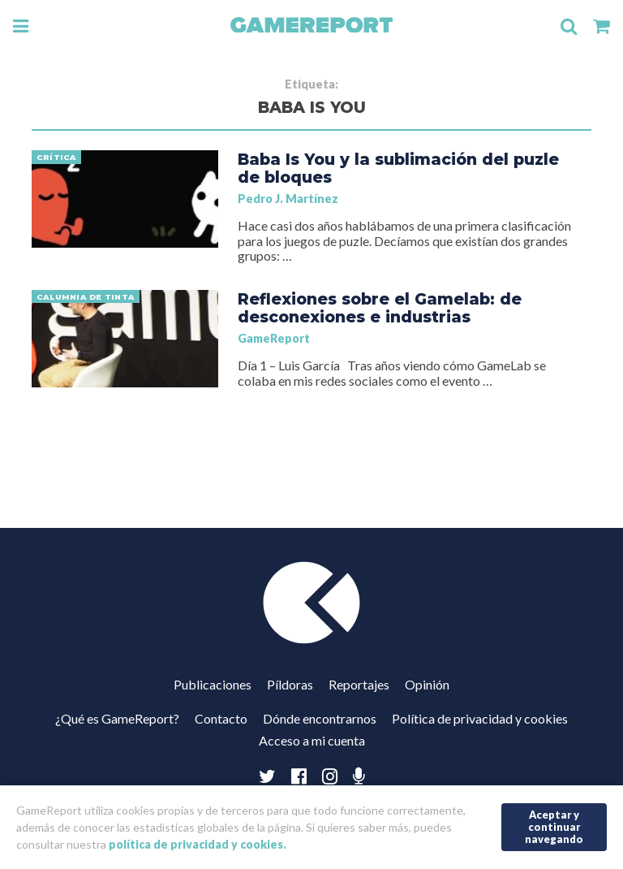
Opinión (427, 684)
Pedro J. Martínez (288, 198)
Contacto (221, 718)
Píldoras (290, 684)
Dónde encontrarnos (319, 718)
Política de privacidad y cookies (480, 718)
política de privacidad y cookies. (197, 844)
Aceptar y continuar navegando (554, 826)
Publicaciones (212, 684)
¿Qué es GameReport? (117, 718)
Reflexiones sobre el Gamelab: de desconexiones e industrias (380, 307)
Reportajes (359, 684)
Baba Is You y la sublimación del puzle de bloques (398, 168)
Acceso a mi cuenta (312, 740)
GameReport (274, 338)
